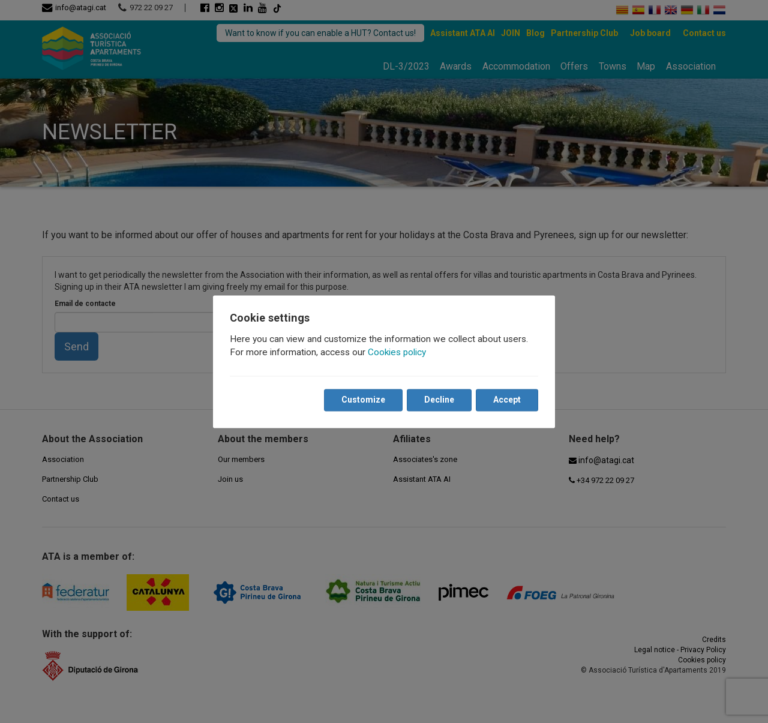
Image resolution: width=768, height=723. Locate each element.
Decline (439, 399)
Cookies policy (397, 352)
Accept (507, 399)
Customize (363, 399)
